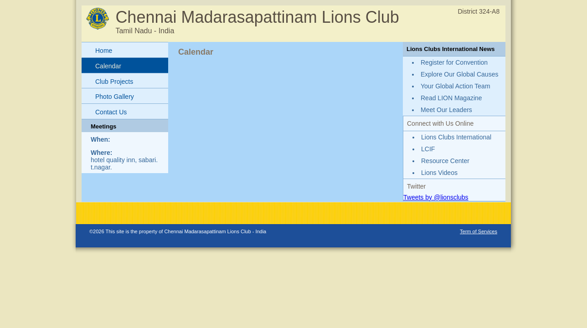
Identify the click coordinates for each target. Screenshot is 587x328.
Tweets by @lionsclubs (436, 197)
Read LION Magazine (451, 98)
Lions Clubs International (456, 137)
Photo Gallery (114, 96)
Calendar (108, 66)
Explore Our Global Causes (459, 74)
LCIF (428, 149)
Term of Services (478, 231)
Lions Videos (439, 172)
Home (103, 50)
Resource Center (445, 160)
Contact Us (111, 112)
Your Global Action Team (455, 86)
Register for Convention (454, 62)
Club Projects (114, 81)
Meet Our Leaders (446, 109)
